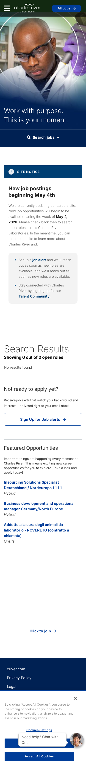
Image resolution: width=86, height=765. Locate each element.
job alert (39, 260)
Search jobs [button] (43, 137)
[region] (43, 728)
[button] (77, 740)
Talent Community (34, 296)
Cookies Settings (39, 730)
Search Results (36, 349)
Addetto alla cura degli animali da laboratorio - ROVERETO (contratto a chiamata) (36, 530)
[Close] (75, 698)
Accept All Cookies (39, 756)
